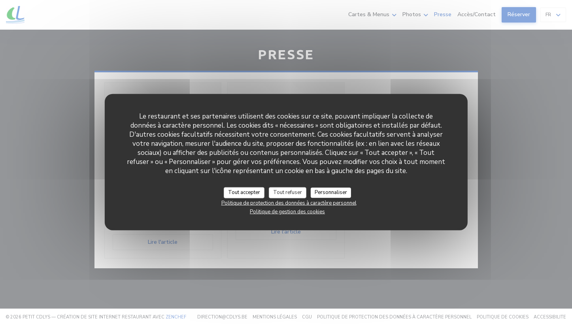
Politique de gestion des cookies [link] (287, 211)
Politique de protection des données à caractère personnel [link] (289, 202)
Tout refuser (287, 192)
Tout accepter (244, 192)
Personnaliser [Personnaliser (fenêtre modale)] (331, 192)
